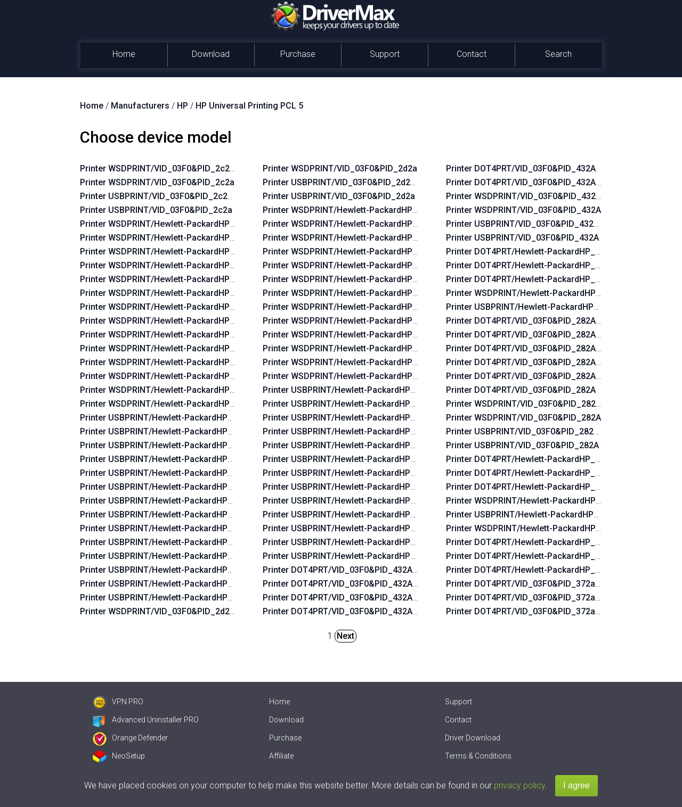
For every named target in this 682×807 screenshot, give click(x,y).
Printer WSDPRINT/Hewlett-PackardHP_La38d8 (354, 210)
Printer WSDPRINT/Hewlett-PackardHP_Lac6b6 (171, 321)
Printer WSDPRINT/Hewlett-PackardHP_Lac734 (171, 335)
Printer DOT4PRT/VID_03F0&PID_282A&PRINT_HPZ (546, 376)
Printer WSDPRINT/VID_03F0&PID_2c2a (157, 182)
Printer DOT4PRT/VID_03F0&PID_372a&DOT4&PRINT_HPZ (560, 584)
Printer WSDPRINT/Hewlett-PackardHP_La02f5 (171, 279)
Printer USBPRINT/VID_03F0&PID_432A (522, 238)
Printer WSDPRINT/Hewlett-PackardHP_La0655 (354, 362)
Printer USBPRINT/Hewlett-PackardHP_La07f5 (170, 542)
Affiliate (281, 756)
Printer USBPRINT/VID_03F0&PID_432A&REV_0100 (545, 224)
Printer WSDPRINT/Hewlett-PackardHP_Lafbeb (354, 335)
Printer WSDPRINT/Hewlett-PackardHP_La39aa (354, 279)
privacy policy (519, 785)
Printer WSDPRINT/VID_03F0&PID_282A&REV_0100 (546, 404)
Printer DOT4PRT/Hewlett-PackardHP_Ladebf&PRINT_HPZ (560, 265)
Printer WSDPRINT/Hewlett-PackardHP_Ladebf (537, 293)
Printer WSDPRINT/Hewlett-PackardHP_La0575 (171, 376)
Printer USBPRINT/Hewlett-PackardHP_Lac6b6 (170, 514)
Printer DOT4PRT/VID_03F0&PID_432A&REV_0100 (543, 182)
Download (211, 54)
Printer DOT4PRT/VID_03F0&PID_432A (521, 168)
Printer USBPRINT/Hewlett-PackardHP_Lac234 (170, 459)
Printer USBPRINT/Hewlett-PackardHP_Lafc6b (353, 418)
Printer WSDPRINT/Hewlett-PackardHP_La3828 (354, 293)
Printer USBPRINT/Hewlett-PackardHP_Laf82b (353, 431)
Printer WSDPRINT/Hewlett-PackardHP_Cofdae (538, 528)
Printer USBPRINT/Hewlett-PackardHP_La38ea (353, 445)
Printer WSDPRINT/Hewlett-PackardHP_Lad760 (537, 501)
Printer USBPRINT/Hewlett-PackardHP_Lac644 (170, 418)
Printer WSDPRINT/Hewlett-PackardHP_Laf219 (354, 224)
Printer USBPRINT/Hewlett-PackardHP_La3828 (353, 473)
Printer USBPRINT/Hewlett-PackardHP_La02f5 (170, 473)
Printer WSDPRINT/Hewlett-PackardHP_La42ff (170, 238)
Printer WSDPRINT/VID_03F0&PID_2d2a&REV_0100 (180, 611)
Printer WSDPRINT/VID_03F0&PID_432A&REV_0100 (546, 196)
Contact (471, 54)
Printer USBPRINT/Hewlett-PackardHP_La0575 (170, 570)
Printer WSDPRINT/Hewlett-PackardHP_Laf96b (354, 307)
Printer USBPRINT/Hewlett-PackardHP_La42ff (169, 431)
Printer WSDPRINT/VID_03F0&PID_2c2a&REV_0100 (180, 168)
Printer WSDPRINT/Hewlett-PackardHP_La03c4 (171, 251)
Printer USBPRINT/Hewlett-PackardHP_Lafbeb (353, 514)
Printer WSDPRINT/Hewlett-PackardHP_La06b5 (171, 293)
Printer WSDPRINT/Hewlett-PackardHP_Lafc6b (354, 238)
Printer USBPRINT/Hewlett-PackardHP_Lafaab (353, 528)
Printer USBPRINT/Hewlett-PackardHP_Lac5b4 (170, 556)
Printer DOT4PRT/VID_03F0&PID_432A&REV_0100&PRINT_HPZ (386, 611)
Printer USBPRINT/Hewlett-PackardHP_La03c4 (170, 445)
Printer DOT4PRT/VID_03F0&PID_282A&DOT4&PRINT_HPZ (560, 362)
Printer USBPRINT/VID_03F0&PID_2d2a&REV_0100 (361, 182)
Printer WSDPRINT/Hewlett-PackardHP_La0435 (171, 390)
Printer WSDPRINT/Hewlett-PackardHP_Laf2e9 (354, 376)
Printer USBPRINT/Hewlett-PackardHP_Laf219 (353, 404)
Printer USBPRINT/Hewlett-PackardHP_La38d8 (353, 390)
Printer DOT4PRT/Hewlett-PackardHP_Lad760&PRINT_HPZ (561, 473)
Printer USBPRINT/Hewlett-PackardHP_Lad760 (536, 514)
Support (385, 54)
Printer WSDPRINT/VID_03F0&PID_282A (523, 418)
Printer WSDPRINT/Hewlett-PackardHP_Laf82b (354, 251)
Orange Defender (130, 738)
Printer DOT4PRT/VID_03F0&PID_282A (521, 390)
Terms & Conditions (478, 756)
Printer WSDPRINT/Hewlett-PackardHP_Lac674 (171, 307)
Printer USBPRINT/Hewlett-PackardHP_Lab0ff (169, 597)
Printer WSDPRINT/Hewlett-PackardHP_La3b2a (354, 321)
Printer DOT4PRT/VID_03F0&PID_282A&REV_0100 (543, 348)
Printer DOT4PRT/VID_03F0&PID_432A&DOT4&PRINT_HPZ (377, 570)
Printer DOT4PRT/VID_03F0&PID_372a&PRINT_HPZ (546, 611)
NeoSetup (119, 756)
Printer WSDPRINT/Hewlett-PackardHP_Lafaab (354, 348)
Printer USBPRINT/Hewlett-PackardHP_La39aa (353, 459)
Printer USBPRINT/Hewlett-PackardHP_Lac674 (170, 501)
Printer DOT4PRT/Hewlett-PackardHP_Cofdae (535, 570)
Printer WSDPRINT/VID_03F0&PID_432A (523, 210)
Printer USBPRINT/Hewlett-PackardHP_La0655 (353, 542)
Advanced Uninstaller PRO (146, 719)
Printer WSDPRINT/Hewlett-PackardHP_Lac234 (171, 265)
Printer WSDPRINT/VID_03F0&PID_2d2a (340, 168)
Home (123, 54)
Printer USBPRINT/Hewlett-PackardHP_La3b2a (353, 501)
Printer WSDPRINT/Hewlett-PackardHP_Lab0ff (170, 404)
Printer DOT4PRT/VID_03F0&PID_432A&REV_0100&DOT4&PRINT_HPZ (400, 584)
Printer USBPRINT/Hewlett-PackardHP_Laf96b (353, 487)
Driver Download (472, 738)
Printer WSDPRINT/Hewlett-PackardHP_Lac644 (171, 224)
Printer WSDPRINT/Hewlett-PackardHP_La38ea (354, 265)
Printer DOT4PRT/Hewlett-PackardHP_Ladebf (534, 279)
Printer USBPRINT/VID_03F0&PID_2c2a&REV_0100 (179, 196)
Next (345, 636)
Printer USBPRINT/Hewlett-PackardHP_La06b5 (170, 487)
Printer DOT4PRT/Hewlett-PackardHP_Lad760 (535, 487)
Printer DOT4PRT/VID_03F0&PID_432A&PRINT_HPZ (363, 597)
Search (558, 54)
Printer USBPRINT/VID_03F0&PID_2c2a (156, 210)
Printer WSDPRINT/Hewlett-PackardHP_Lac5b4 (171, 362)
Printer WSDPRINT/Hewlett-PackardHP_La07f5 (171, 348)
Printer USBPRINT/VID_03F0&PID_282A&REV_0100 (545, 431)
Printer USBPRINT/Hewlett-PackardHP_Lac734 (170, 528)
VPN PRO (118, 701)
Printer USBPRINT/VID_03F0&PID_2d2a (339, 196)
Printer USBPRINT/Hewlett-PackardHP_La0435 (170, 584)
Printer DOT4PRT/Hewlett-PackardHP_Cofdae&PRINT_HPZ (561, 556)
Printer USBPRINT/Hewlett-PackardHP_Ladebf (536, 307)
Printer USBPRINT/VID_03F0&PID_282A (522, 445)
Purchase (297, 54)
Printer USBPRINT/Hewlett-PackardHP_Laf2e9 (353, 556)
